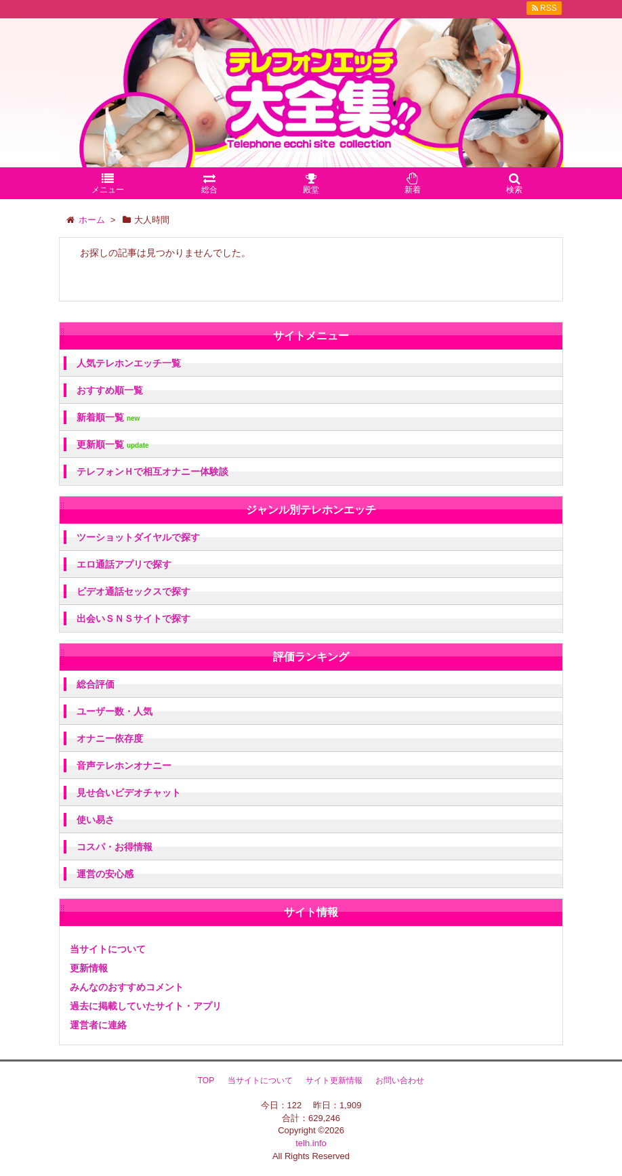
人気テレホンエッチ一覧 (129, 363)
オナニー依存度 (110, 738)
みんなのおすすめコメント (127, 987)
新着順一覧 (108, 418)
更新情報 (89, 968)
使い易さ (96, 819)
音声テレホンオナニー (124, 765)
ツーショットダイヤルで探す (138, 537)
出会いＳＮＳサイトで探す (133, 618)
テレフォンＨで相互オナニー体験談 (152, 471)
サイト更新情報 (334, 1080)
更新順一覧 (113, 445)
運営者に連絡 (98, 1025)
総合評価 (96, 684)
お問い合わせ (399, 1080)
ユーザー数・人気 (114, 711)
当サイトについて (108, 949)
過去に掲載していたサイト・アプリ (146, 1006)
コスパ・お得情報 (114, 847)
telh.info (311, 1143)
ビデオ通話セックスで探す (133, 591)
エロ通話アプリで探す (124, 564)
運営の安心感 (105, 874)
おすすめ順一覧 (110, 390)
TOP (206, 1080)
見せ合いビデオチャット (129, 792)
